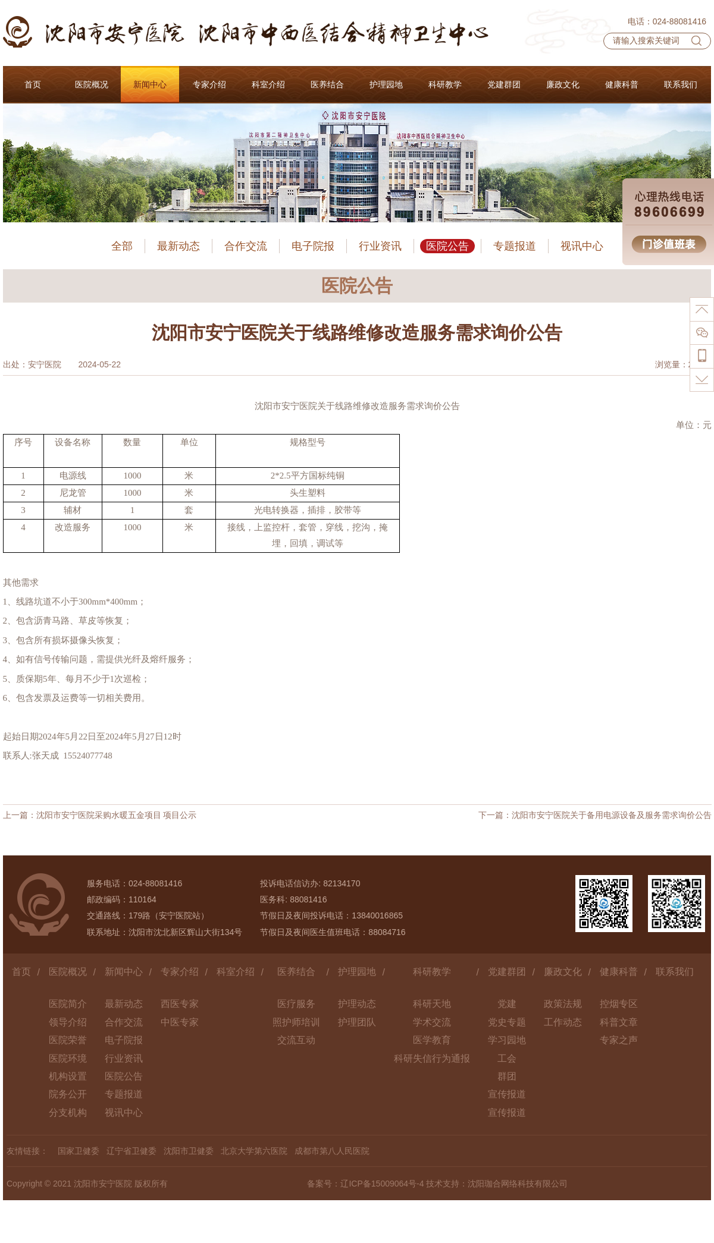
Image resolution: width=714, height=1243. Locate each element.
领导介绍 (68, 1022)
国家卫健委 (78, 1151)
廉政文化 (563, 972)
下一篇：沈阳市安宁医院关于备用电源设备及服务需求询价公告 (595, 815)
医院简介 (68, 1004)
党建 (506, 1004)
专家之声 (619, 1040)
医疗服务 (296, 1004)
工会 (506, 1058)
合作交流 (245, 246)
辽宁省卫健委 (131, 1151)
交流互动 (296, 1040)
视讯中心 (581, 246)
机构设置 (68, 1076)
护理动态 (357, 1004)
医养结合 (296, 972)
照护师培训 (296, 1022)
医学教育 (432, 1040)
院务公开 (68, 1094)
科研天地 (432, 1004)
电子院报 (313, 246)
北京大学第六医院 (254, 1151)
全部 (122, 246)
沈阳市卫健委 (189, 1151)
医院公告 (447, 246)
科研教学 (432, 972)
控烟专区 (619, 1004)
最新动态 (178, 246)
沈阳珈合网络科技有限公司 (518, 1183)
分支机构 (68, 1112)
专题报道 (514, 246)
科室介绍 (236, 972)
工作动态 (563, 1022)
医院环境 (68, 1058)
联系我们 (675, 972)
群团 (506, 1076)
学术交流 (432, 1022)
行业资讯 (380, 246)
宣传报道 (507, 1094)
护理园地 (357, 972)
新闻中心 (124, 972)
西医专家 (180, 1004)
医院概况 (68, 972)
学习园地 (507, 1040)
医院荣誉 (68, 1040)
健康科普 (619, 972)
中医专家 (180, 1022)
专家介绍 (180, 972)
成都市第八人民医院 (332, 1151)
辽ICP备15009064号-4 (382, 1183)
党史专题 (507, 1022)
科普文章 (619, 1022)
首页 (21, 972)
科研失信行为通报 (432, 1058)
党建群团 (507, 972)
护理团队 (357, 1022)
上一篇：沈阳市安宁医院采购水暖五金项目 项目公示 (100, 815)
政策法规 (563, 1004)
